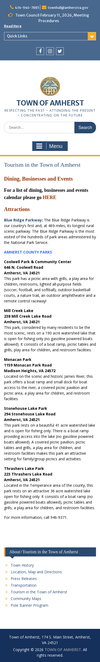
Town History (22, 565)
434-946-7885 (27, 8)
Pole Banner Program (29, 605)
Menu (49, 146)
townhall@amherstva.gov (68, 8)
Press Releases (24, 578)
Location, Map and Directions (36, 571)
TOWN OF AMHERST (50, 103)
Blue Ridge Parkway (23, 220)
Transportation (24, 585)
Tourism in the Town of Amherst (39, 591)
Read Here (13, 26)
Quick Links (17, 36)
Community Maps (26, 598)
